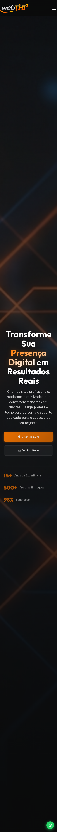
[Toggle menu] (54, 8)
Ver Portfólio (28, 451)
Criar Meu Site (28, 437)
